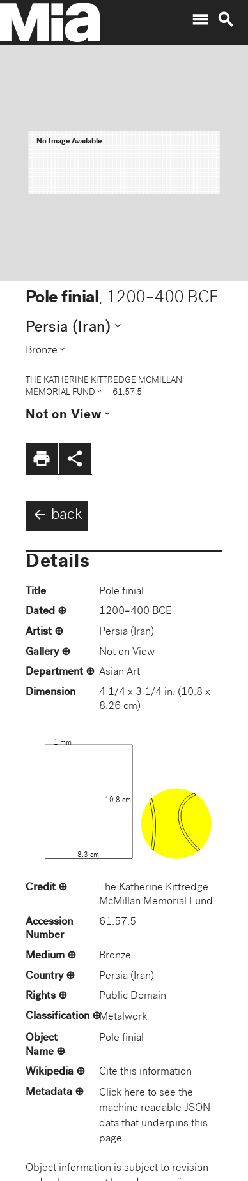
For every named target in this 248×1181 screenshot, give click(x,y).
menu (200, 19)
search (225, 19)
